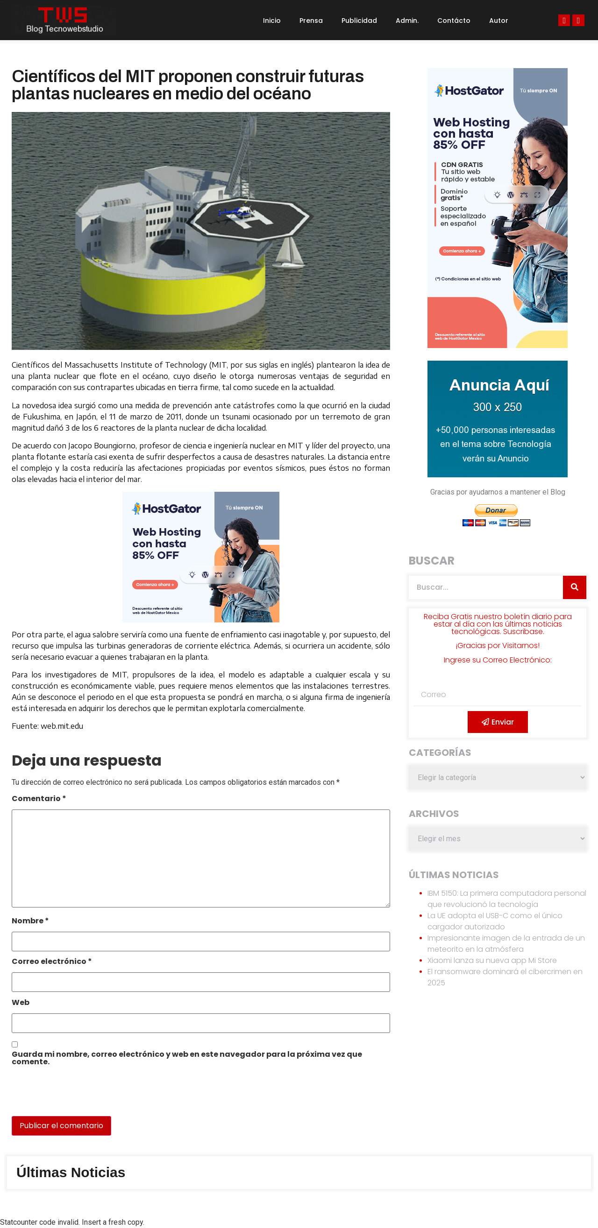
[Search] (574, 587)
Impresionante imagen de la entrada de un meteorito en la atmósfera (506, 944)
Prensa (311, 20)
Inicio (272, 20)
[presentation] (76, 1096)
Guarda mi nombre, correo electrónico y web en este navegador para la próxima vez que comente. (187, 1059)
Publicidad (359, 20)
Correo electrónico (52, 962)
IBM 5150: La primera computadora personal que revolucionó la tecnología (506, 899)
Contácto (453, 20)
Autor (498, 20)
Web (20, 1003)
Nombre (30, 921)
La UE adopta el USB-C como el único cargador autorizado (494, 921)
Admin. (407, 20)
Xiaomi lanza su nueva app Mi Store (492, 960)
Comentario (39, 799)
